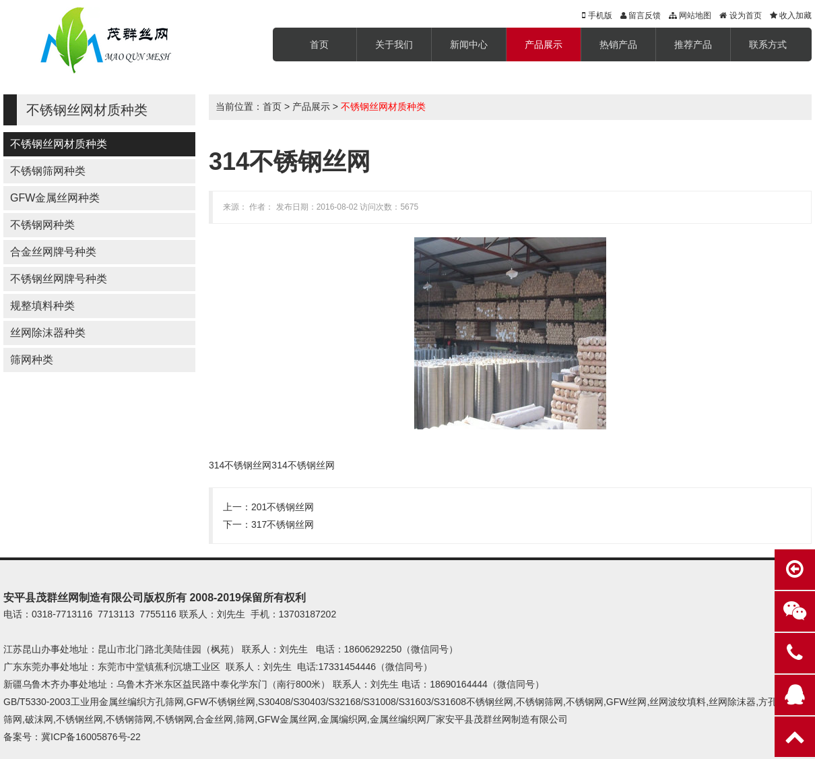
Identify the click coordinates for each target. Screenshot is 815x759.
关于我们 (394, 44)
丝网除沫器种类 (48, 332)
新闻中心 (469, 44)
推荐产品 (693, 44)
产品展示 (543, 44)
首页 (319, 44)
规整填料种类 (42, 305)
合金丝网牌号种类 (53, 251)
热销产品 (618, 44)
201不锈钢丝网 (282, 507)
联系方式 (768, 44)
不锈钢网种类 (42, 225)
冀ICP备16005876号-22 (91, 736)
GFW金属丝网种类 (55, 198)
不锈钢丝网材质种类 (58, 144)
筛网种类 (31, 359)
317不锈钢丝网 (282, 524)
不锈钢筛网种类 (48, 171)
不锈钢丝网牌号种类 (58, 278)
